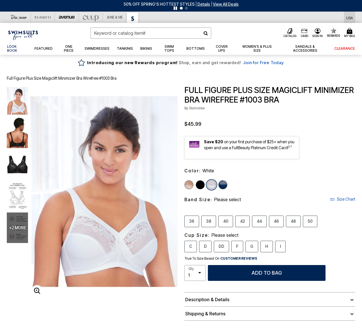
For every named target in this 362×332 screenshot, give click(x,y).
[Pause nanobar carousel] (175, 8)
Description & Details (207, 299)
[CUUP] (91, 17)
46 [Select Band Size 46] (276, 220)
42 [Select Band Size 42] (242, 220)
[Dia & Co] (19, 17)
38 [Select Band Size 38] (208, 220)
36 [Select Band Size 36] (191, 220)
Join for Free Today (263, 62)
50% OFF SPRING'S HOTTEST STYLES (159, 4)
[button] (203, 4)
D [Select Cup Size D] (205, 246)
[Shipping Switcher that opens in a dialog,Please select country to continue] (349, 17)
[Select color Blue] (222, 184)
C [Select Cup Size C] (190, 246)
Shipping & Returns (205, 313)
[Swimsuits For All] (132, 17)
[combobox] (150, 33)
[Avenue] (67, 17)
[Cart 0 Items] (350, 33)
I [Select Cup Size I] (280, 246)
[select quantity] (195, 273)
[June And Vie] (115, 17)
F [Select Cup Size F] (237, 246)
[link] (17, 48)
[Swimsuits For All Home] (23, 34)
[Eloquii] (43, 17)
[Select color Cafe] (188, 184)
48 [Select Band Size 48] (293, 220)
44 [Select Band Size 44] (259, 220)
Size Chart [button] (342, 199)
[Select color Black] (200, 184)
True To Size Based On (221, 259)
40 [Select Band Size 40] (225, 220)
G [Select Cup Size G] (251, 246)
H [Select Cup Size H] (266, 246)
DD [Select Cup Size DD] (221, 246)
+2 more (17, 227)
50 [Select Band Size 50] (310, 220)
